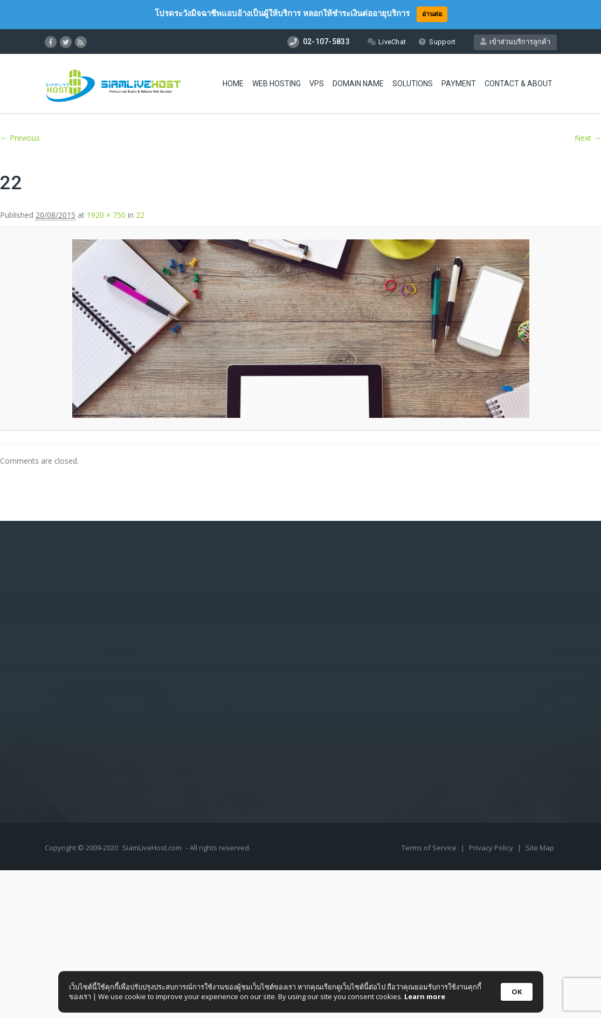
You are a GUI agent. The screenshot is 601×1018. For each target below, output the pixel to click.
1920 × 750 (106, 215)
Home (233, 83)
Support (436, 42)
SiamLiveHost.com (152, 847)
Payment (458, 83)
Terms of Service (430, 847)
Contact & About (518, 83)
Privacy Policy (492, 847)
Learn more (424, 996)
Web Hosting (276, 83)
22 (140, 215)
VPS (316, 83)
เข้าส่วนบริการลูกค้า (515, 42)
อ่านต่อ (432, 13)
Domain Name (358, 83)
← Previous (20, 138)
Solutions (412, 83)
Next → (588, 138)
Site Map (540, 847)
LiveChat (387, 42)
